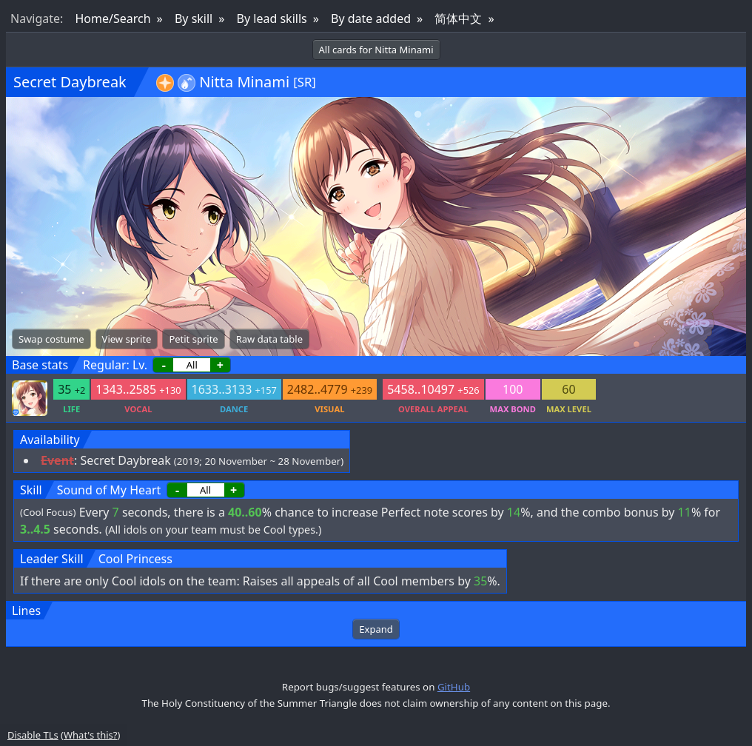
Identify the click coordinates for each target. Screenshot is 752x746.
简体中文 (458, 18)
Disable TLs (32, 735)
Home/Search (112, 18)
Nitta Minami (244, 82)
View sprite (127, 339)
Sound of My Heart (109, 490)
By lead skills (272, 18)
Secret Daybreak (70, 82)
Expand (375, 629)
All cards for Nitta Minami (376, 49)
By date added (371, 18)
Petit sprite (193, 339)
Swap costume (51, 339)
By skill (193, 18)
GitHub (453, 686)
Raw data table (269, 339)
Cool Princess (135, 559)
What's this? (90, 735)
